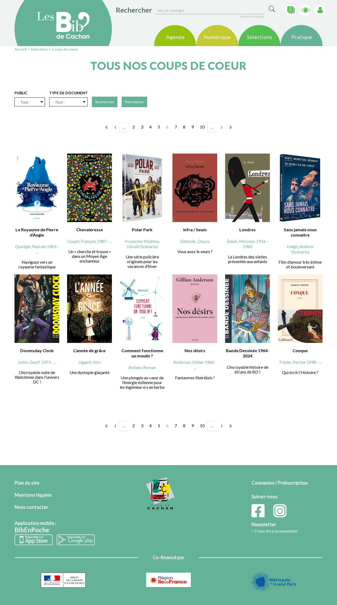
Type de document (68, 93)
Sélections (259, 37)
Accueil (20, 49)
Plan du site (26, 483)
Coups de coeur (65, 49)
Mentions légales (33, 495)
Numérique (217, 37)
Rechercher (134, 10)
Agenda (175, 37)
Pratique (301, 37)
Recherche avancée (252, 16)
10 (202, 126)
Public (20, 93)
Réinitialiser (134, 102)
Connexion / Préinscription (279, 483)
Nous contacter (31, 507)
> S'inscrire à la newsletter (274, 530)
